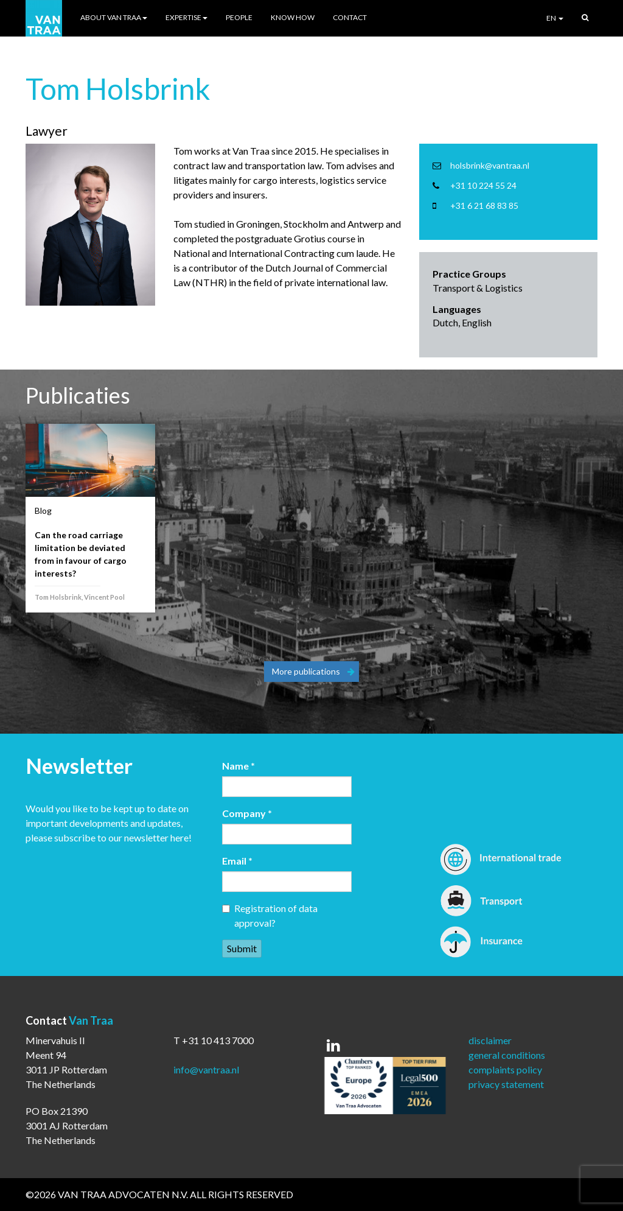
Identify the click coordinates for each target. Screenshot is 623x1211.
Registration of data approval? (270, 915)
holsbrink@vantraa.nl (489, 165)
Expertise (186, 17)
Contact (350, 17)
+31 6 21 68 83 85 (484, 205)
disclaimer (490, 1040)
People (239, 17)
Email (237, 860)
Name (238, 765)
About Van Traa (113, 17)
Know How (293, 17)
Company (247, 813)
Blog (43, 510)
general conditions (506, 1055)
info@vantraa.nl (206, 1069)
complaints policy (505, 1069)
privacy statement (506, 1084)
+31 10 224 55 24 (483, 185)
